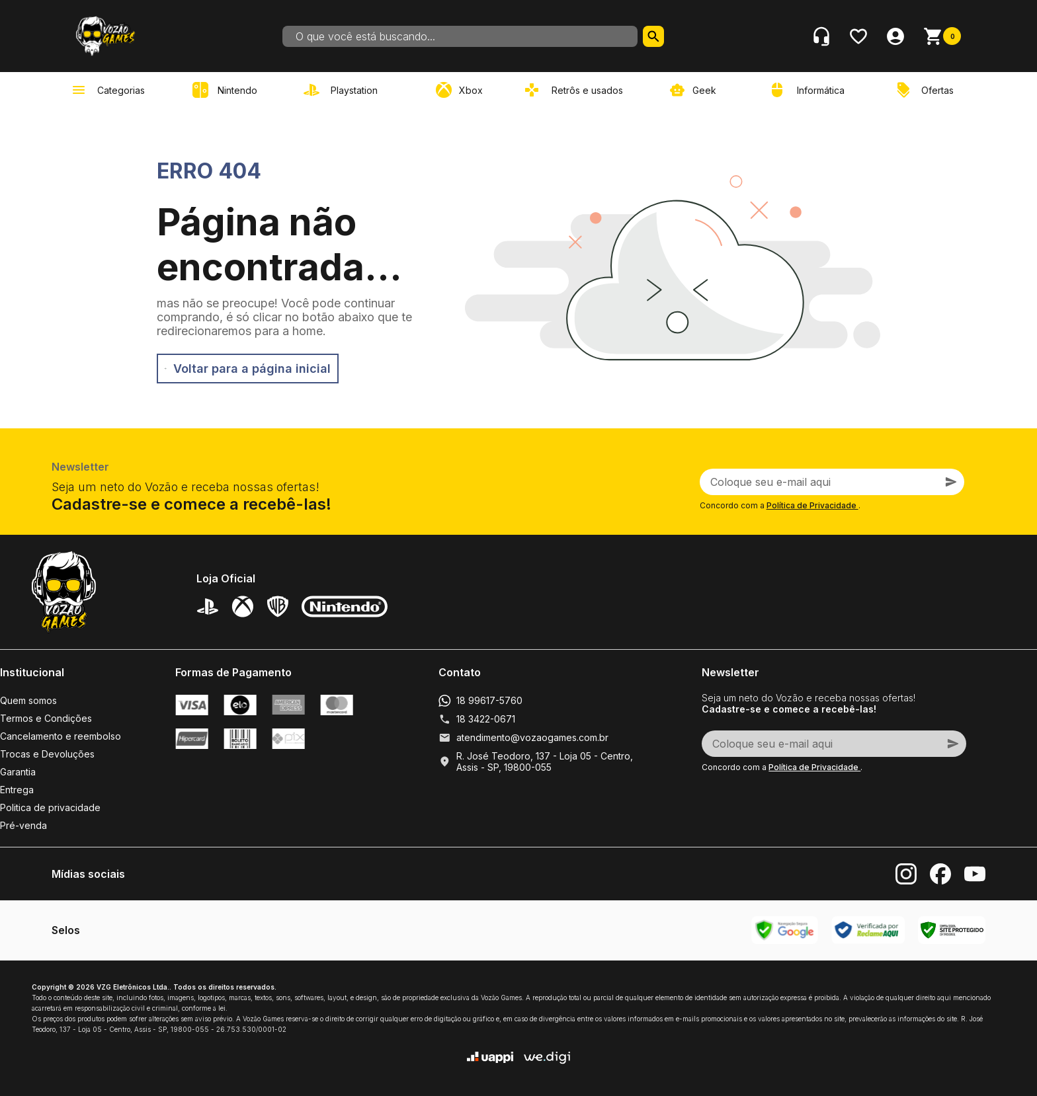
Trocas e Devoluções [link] (47, 754)
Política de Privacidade (812, 505)
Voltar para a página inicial (248, 368)
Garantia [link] (18, 771)
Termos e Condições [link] (46, 718)
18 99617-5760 (489, 700)
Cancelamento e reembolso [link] (60, 736)
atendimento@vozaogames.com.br (532, 737)
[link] (343, 90)
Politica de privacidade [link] (50, 807)
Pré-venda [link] (23, 825)
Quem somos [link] (28, 700)
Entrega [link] (17, 789)
